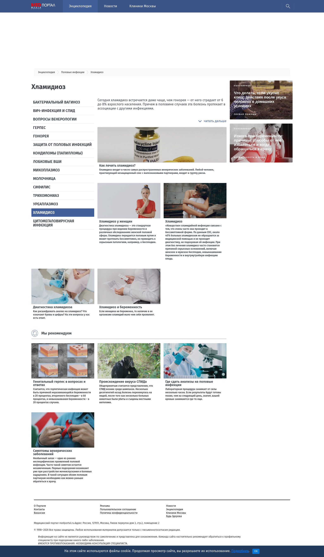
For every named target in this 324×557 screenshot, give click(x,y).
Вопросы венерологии (55, 119)
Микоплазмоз (46, 170)
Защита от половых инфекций (62, 144)
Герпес (39, 127)
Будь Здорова (174, 516)
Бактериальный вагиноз (56, 102)
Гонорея (41, 136)
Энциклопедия (80, 6)
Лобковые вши (47, 161)
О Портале (40, 505)
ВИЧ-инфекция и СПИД (54, 110)
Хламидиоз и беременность (120, 307)
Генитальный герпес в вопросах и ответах (59, 383)
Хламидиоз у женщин (115, 221)
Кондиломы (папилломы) (58, 153)
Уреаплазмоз (45, 204)
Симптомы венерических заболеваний (52, 452)
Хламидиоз (44, 212)
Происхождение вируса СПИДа (123, 382)
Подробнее (240, 551)
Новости (110, 6)
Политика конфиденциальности (118, 512)
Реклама (105, 505)
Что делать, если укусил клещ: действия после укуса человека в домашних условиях (260, 99)
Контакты (39, 509)
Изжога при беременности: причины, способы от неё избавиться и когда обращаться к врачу (258, 142)
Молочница (44, 178)
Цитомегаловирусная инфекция (53, 223)
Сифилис (41, 187)
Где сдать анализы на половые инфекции (189, 383)
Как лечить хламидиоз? (117, 165)
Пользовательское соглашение (118, 509)
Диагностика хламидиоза (52, 307)
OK (256, 551)
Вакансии (39, 512)
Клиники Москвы (142, 6)
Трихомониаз (46, 195)
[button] (212, 121)
